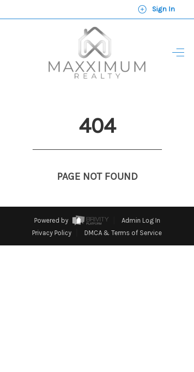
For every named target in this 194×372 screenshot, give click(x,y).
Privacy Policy (51, 214)
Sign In (156, 9)
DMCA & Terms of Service (123, 214)
